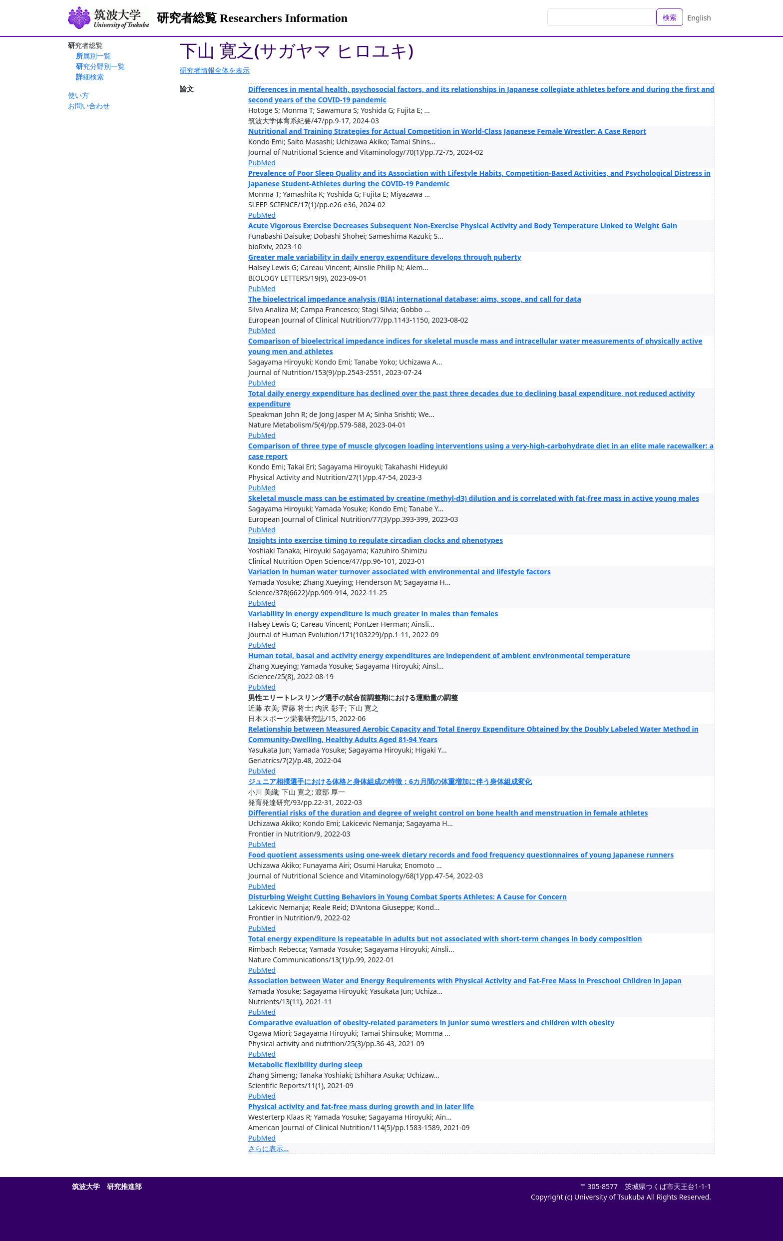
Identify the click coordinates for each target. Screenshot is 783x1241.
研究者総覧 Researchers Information (252, 17)
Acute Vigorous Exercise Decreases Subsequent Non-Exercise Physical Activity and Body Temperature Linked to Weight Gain (462, 225)
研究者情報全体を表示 (215, 70)
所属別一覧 (93, 55)
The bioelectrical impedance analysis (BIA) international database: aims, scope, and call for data (414, 299)
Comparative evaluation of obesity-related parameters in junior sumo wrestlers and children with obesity (431, 1022)
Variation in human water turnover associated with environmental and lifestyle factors (399, 571)
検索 (670, 17)
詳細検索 (90, 76)
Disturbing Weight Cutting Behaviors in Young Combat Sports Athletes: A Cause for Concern (407, 896)
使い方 (78, 95)
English (699, 17)
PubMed (262, 162)
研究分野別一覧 (100, 66)
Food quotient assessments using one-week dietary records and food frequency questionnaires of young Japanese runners (461, 854)
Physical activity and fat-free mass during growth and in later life (361, 1106)
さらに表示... (268, 1148)
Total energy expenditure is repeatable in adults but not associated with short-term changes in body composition (445, 938)
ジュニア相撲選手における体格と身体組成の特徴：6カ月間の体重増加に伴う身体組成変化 (390, 781)
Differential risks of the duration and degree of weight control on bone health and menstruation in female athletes (448, 813)
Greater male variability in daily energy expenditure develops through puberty (384, 257)
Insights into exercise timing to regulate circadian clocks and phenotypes (375, 540)
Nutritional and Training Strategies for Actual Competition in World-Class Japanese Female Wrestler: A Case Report (447, 131)
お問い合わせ (89, 105)
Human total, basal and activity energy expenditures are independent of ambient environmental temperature (439, 655)
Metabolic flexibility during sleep (305, 1064)
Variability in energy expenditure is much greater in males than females (373, 613)
